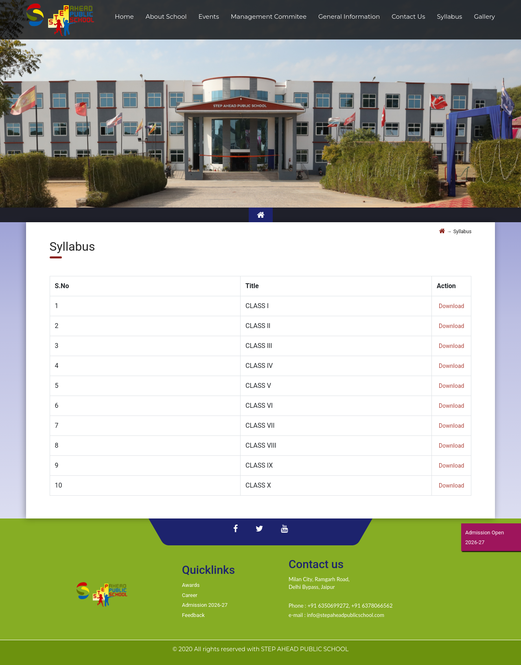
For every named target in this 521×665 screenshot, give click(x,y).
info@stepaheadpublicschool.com (345, 615)
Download (451, 306)
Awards (190, 585)
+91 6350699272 (327, 605)
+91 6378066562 (371, 605)
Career (189, 595)
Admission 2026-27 (205, 605)
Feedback (193, 615)
